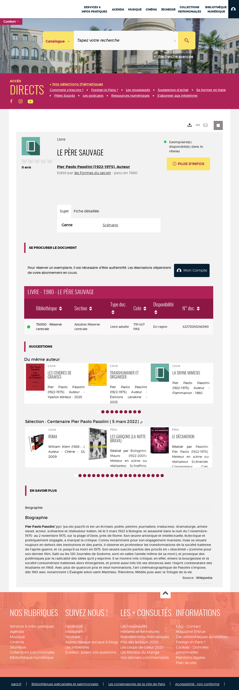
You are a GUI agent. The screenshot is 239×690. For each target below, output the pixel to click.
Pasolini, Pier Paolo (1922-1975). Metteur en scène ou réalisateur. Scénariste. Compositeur (190, 455)
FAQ (179, 625)
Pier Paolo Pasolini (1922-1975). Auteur (93, 166)
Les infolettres (77, 646)
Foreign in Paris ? (190, 641)
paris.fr (16, 683)
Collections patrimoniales (32, 651)
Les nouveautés (133, 625)
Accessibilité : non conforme (197, 683)
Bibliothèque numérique (31, 656)
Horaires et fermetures (139, 630)
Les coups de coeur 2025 (142, 646)
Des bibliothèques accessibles (202, 635)
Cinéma (17, 641)
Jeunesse (18, 646)
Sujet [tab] (64, 211)
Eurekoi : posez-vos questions (90, 651)
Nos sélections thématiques (144, 635)
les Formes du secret (92, 173)
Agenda (17, 630)
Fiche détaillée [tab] (86, 211)
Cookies (183, 646)
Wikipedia (204, 576)
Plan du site (186, 661)
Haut (165, 592)
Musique (17, 635)
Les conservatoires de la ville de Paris (136, 683)
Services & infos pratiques (32, 625)
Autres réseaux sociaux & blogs (91, 641)
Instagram (74, 630)
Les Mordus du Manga (139, 651)
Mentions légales (190, 656)
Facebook (74, 625)
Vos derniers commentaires (144, 656)
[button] (233, 9)
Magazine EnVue (190, 630)
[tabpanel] (109, 225)
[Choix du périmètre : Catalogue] (58, 40)
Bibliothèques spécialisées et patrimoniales (64, 683)
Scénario (110, 225)
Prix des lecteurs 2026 (139, 641)
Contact (194, 625)
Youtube (72, 635)
